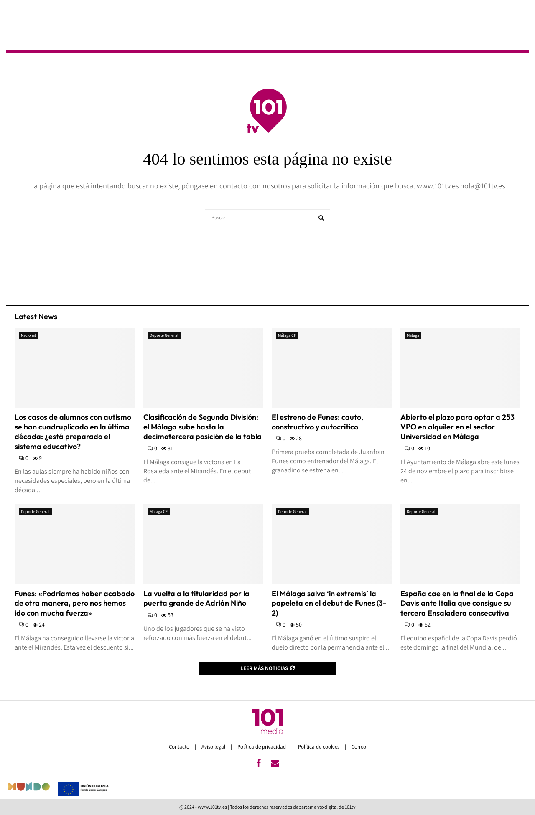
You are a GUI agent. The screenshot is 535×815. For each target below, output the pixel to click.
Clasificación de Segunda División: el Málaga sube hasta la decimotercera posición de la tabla (202, 427)
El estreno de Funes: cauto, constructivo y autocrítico (317, 422)
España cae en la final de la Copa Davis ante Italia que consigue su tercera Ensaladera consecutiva (457, 603)
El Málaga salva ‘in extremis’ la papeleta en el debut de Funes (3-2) (329, 603)
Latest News (36, 316)
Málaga (413, 335)
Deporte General (164, 335)
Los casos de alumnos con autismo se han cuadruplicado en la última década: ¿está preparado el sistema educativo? (73, 431)
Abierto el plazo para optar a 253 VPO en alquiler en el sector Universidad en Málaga (457, 427)
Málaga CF (287, 335)
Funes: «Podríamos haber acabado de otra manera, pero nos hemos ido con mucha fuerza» (75, 603)
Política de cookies (319, 746)
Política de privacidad (262, 746)
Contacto (180, 746)
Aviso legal (214, 746)
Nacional (28, 335)
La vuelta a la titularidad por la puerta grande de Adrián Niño (196, 598)
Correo (359, 746)
